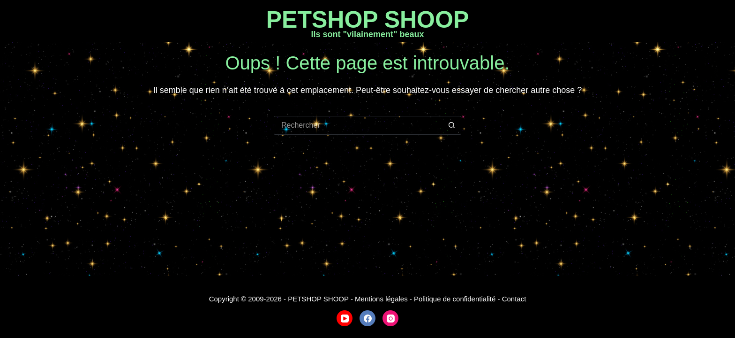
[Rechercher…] (358, 125)
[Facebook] (367, 318)
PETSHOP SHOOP (367, 20)
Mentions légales (381, 299)
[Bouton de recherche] (451, 125)
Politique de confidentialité (454, 299)
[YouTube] (344, 318)
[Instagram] (390, 318)
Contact (514, 299)
